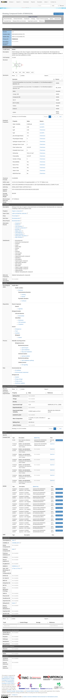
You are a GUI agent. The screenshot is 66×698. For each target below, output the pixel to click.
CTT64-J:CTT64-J (17, 568)
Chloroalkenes (19, 232)
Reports (33, 2)
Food (16, 331)
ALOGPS (42, 124)
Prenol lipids (15, 215)
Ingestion (20, 308)
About (46, 2)
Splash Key (37, 437)
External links (57, 18)
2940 (14, 540)
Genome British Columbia (32, 691)
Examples (39, 2)
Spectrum (52, 443)
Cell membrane (22, 322)
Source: (14, 326)
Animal (20, 337)
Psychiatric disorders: (23, 298)
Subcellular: (18, 317)
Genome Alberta (20, 691)
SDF (20, 72)
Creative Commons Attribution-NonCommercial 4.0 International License (40, 696)
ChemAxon (42, 130)
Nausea (23, 296)
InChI (32, 72)
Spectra (51, 18)
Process (5, 340)
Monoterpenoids (16, 218)
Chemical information (17, 18)
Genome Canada (11, 691)
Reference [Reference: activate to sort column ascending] (50, 392)
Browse (11, 2)
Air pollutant (18, 370)
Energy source (18, 381)
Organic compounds (17, 211)
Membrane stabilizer (20, 383)
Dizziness (20, 290)
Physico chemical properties (42, 18)
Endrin (14, 603)
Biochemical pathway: (23, 358)
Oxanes (17, 224)
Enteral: (17, 306)
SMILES (28, 72)
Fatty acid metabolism (26, 351)
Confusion (23, 300)
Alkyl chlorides (19, 237)
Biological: (17, 335)
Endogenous (18, 329)
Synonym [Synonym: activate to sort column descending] (14, 79)
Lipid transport (24, 347)
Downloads (26, 2)
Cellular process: (22, 362)
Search (18, 2)
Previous (46, 116)
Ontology (33, 18)
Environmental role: (16, 368)
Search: (53, 75)
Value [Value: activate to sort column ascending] (29, 392)
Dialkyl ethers (19, 231)
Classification (26, 18)
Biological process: (19, 343)
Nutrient (17, 377)
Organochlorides (20, 234)
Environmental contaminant (21, 372)
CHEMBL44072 (16, 542)
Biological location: (16, 311)
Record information (8, 18)
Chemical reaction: (22, 353)
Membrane (20, 320)
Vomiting (23, 294)
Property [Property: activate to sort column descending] (14, 392)
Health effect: (15, 285)
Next (60, 116)
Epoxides (18, 229)
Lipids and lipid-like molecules (20, 213)
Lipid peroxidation (25, 356)
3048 (14, 549)
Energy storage (19, 379)
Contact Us (53, 2)
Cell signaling (24, 364)
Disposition (6, 304)
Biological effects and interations (19, 21)
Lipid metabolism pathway (27, 360)
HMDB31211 (16, 566)
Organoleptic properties (32, 21)
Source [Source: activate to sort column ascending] (57, 79)
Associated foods (7, 21)
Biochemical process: (23, 345)
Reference (52, 622)
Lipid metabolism (25, 349)
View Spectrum (59, 440)
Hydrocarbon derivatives (21, 235)
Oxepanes (18, 223)
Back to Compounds (58, 13)
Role (4, 368)
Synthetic (17, 333)
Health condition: (19, 287)
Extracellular (21, 315)
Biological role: (15, 374)
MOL (16, 72)
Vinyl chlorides (19, 226)
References (41, 21)
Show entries (18, 75)
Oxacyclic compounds (21, 227)
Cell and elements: (19, 313)
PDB (24, 72)
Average (38, 622)
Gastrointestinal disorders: (24, 292)
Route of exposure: (16, 304)
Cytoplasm (20, 324)
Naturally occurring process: (19, 340)
